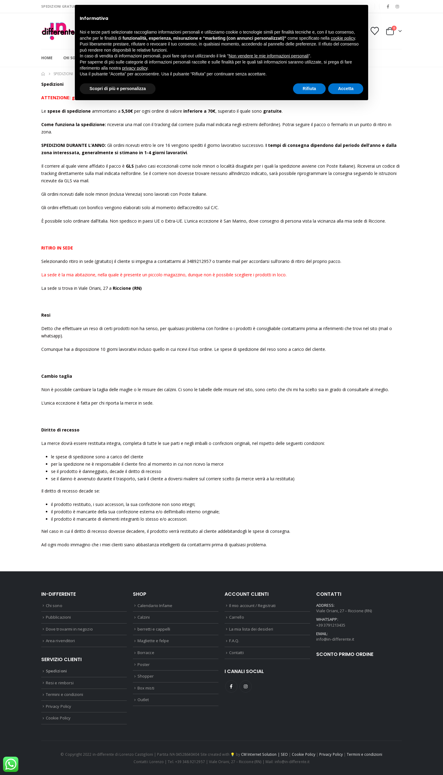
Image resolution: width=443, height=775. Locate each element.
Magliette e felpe (153, 640)
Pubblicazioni (58, 617)
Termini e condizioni (64, 694)
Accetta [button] (345, 88)
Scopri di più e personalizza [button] (118, 88)
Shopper (145, 676)
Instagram (246, 686)
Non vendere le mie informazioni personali (268, 55)
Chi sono (54, 605)
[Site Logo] (58, 31)
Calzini (143, 617)
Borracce (145, 652)
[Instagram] (397, 6)
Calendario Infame (154, 605)
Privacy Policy (58, 706)
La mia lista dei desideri (251, 629)
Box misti (145, 688)
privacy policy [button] (135, 68)
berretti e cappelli (153, 629)
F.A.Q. (234, 640)
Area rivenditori (60, 640)
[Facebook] (388, 6)
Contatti (236, 652)
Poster (143, 664)
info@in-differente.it (335, 639)
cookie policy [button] (343, 38)
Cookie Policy (58, 718)
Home (47, 57)
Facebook (231, 686)
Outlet (143, 699)
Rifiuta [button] (309, 88)
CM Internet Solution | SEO (264, 754)
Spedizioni (56, 671)
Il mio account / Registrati (252, 605)
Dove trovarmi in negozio (69, 629)
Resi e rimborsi (60, 683)
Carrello (236, 617)
